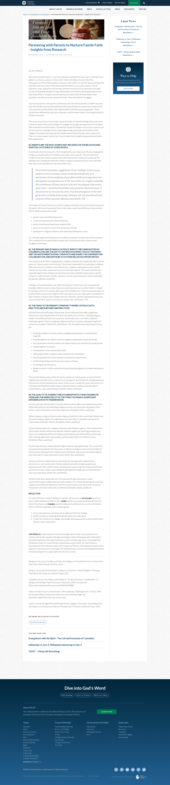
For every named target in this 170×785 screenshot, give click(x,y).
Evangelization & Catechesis (39, 14)
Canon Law (27, 751)
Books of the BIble (62, 728)
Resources (122, 728)
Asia (25, 736)
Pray (89, 733)
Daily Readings (91, 3)
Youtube (129, 772)
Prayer (58, 733)
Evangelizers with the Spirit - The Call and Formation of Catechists (61, 640)
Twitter (118, 772)
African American (30, 731)
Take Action (91, 725)
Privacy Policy (93, 779)
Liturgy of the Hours (63, 742)
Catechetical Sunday (37, 622)
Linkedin (134, 772)
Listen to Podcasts (83, 693)
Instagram (139, 772)
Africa (25, 728)
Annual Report (29, 733)
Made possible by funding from (123, 779)
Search (143, 3)
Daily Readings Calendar (99, 3)
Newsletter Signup (126, 733)
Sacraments (60, 739)
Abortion (27, 725)
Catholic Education (31, 760)
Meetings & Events (95, 731)
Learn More (106, 710)
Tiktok (144, 772)
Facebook (123, 772)
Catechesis (28, 754)
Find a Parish (107, 3)
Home (25, 14)
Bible (25, 745)
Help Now (134, 3)
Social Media (123, 736)
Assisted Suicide (30, 742)
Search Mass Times (63, 731)
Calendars (122, 731)
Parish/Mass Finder (126, 725)
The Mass (59, 745)
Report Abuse (120, 3)
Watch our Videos (101, 693)
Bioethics (27, 748)
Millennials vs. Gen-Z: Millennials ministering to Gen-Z (60, 651)
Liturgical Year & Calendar (66, 736)
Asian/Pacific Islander (32, 739)
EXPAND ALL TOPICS (31, 764)
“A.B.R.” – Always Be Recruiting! (47, 661)
